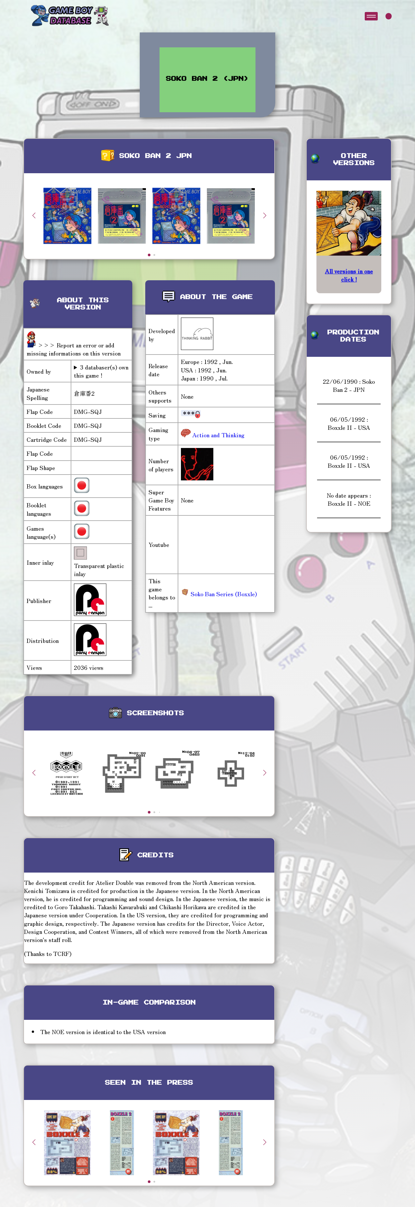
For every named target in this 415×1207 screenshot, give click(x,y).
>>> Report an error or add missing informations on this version (74, 349)
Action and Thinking (217, 434)
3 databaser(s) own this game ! (101, 371)
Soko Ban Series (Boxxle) (219, 593)
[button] (264, 215)
